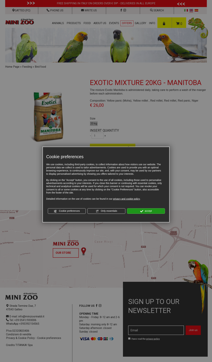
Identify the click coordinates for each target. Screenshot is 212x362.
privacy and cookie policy (126, 198)
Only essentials (106, 211)
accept (146, 211)
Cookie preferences (67, 211)
